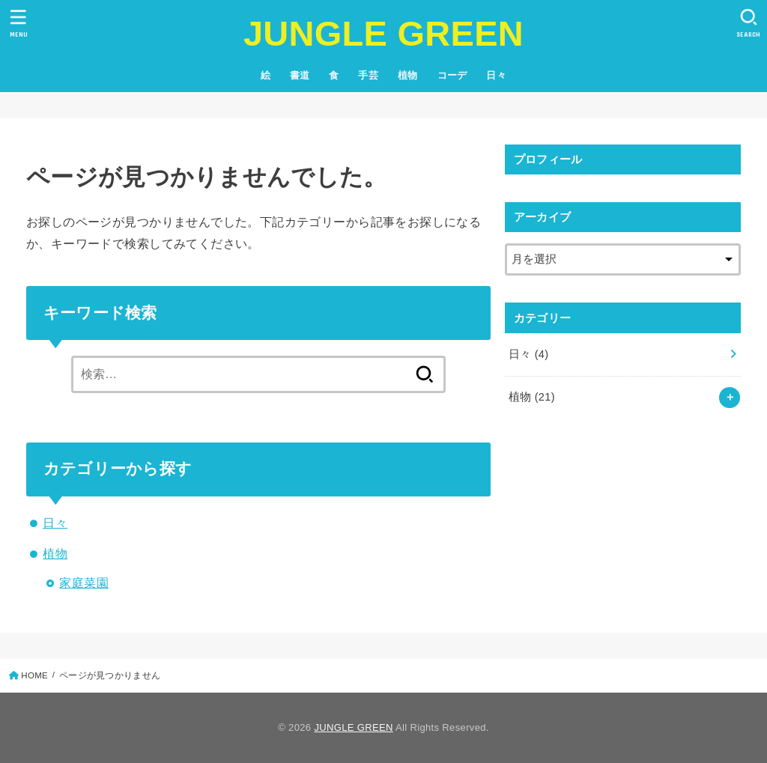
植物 (408, 75)
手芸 (368, 75)
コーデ (452, 75)
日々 (496, 75)
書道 (300, 75)
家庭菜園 (84, 582)
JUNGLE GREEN (383, 33)
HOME (34, 675)
